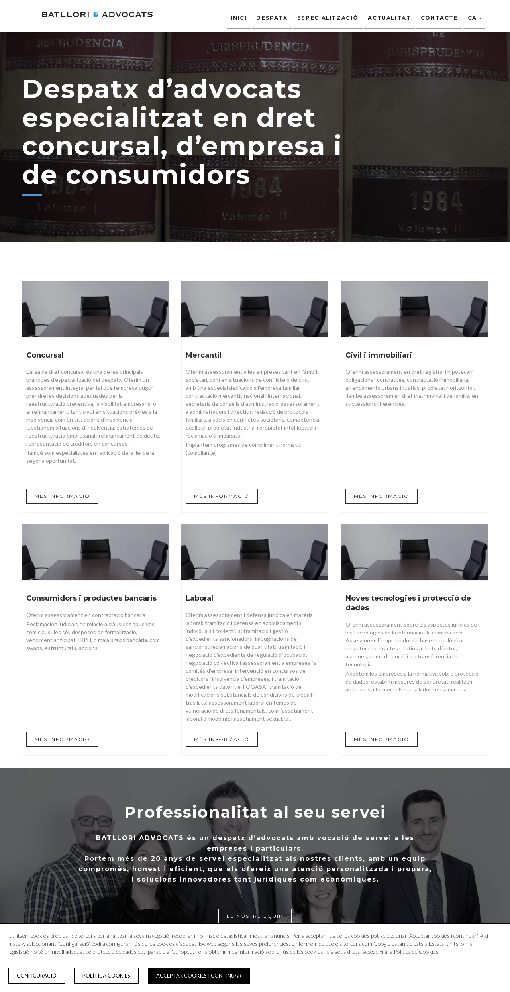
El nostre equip (255, 916)
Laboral (199, 598)
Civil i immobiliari (378, 355)
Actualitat (388, 15)
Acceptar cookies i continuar (198, 975)
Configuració (37, 975)
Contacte (438, 15)
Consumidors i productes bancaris (91, 598)
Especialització (326, 15)
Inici (237, 15)
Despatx (270, 15)
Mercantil (204, 355)
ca (474, 15)
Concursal (45, 355)
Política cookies (106, 975)
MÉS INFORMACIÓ (62, 496)
